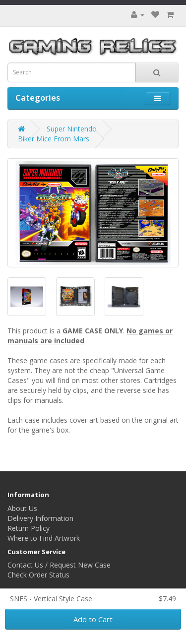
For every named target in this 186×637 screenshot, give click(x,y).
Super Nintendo (72, 128)
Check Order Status (38, 574)
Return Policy (28, 528)
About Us (22, 508)
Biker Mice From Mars (53, 138)
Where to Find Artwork (43, 538)
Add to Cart (93, 619)
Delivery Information (40, 518)
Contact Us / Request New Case (59, 565)
